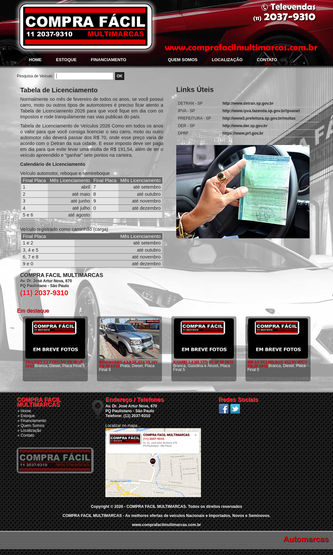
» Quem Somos (30, 425)
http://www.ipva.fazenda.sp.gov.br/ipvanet (261, 111)
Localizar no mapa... (122, 425)
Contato (267, 59)
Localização (227, 59)
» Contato (25, 435)
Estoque (66, 59)
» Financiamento (31, 420)
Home (35, 59)
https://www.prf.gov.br (242, 133)
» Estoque (26, 416)
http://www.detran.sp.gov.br (247, 103)
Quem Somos (182, 59)
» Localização (29, 430)
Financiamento (108, 59)
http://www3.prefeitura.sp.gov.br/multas (259, 118)
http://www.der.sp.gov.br (245, 126)
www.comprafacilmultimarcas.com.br (166, 524)
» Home (24, 411)
